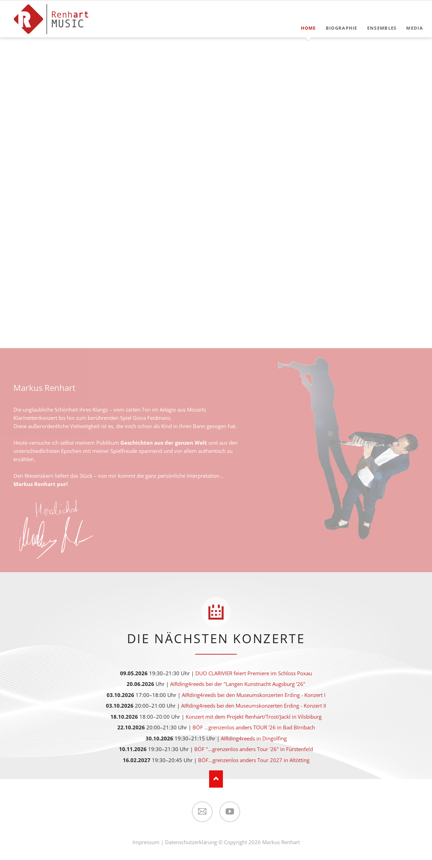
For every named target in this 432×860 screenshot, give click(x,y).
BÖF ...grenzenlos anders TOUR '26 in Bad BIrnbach (254, 727)
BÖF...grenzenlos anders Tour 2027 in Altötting (254, 760)
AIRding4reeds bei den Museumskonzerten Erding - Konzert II (253, 705)
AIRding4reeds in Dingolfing (254, 738)
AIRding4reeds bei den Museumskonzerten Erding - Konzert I (253, 694)
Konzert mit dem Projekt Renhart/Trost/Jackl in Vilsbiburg (254, 716)
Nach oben (216, 779)
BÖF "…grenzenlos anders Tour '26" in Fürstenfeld (253, 749)
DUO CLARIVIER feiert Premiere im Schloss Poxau (253, 673)
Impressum (145, 842)
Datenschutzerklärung (191, 842)
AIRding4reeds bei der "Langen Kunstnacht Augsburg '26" (237, 683)
